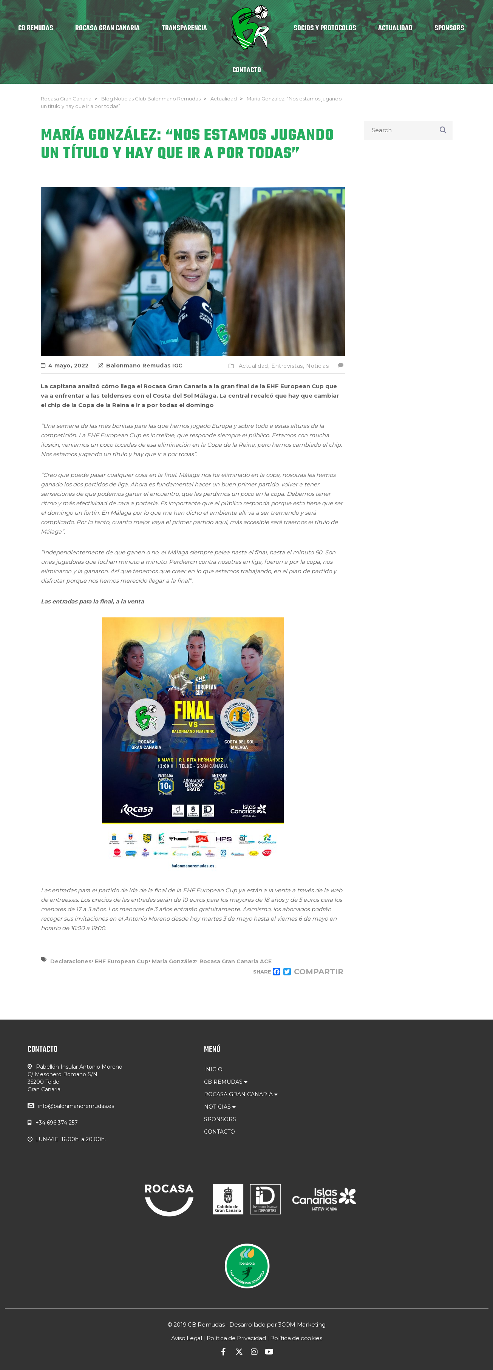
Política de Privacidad (236, 1338)
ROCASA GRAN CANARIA (241, 1094)
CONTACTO (219, 1131)
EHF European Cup (121, 961)
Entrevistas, (287, 366)
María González (174, 961)
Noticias (317, 366)
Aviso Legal (186, 1338)
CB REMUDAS (225, 1081)
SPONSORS (220, 1119)
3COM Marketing (302, 1324)
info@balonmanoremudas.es (76, 1106)
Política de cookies (296, 1338)
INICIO (213, 1069)
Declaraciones (70, 961)
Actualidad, (254, 366)
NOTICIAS (220, 1106)
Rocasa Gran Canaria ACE (235, 961)
